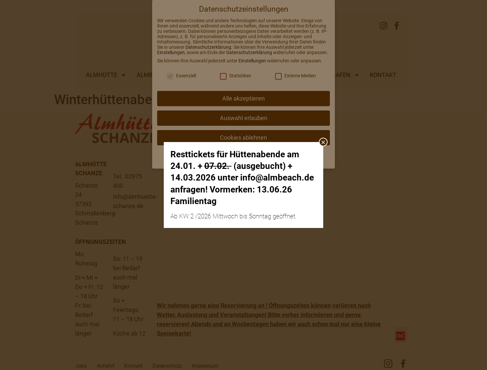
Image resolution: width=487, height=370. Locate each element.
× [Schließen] (323, 142)
